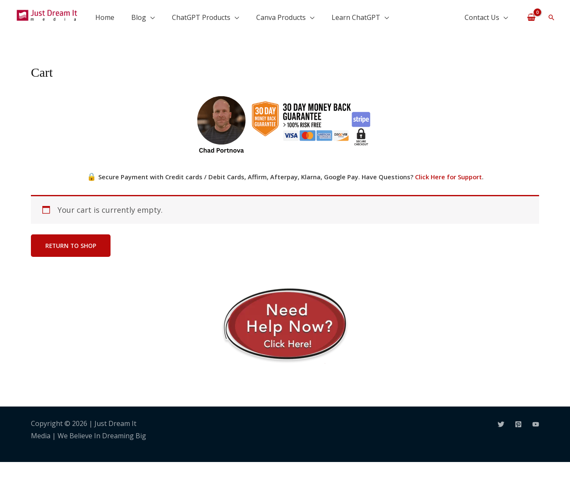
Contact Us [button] (482, 17)
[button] (551, 17)
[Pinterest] (518, 424)
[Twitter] (501, 424)
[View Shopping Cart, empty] (531, 17)
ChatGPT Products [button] (201, 17)
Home (104, 17)
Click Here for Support (448, 177)
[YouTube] (535, 424)
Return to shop (71, 246)
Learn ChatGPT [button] (356, 17)
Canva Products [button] (281, 17)
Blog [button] (138, 17)
